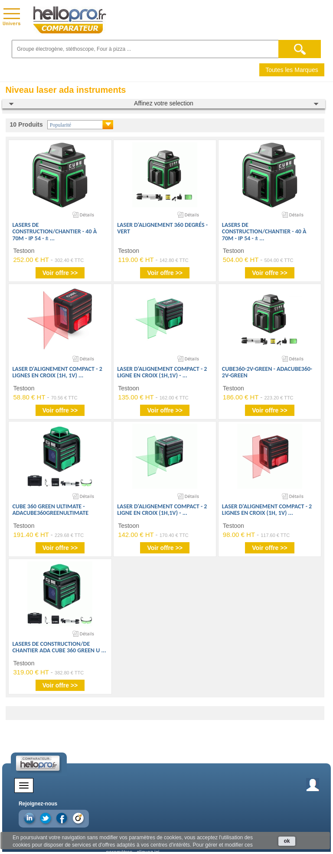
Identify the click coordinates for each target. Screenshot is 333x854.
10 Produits (26, 124)
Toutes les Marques (291, 69)
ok (287, 841)
